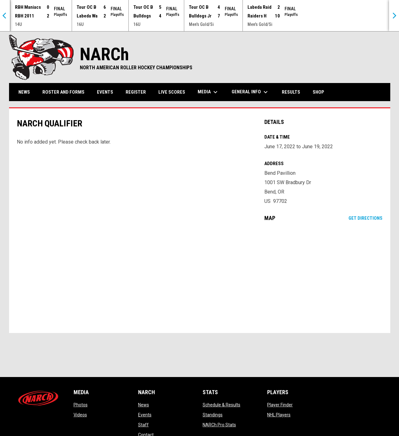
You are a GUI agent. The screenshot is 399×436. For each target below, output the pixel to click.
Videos (80, 414)
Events (144, 414)
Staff (143, 424)
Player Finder (280, 404)
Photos (81, 404)
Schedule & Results (221, 404)
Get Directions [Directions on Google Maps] (365, 218)
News (143, 404)
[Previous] (5, 15)
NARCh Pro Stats (219, 424)
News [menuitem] (24, 92)
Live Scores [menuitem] (171, 92)
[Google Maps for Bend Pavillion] (323, 277)
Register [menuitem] (136, 92)
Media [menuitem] (208, 92)
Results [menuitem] (291, 92)
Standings (213, 414)
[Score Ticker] (199, 15)
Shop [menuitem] (321, 92)
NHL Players (279, 414)
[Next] (394, 15)
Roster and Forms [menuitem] (63, 92)
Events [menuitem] (105, 92)
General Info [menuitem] (250, 92)
